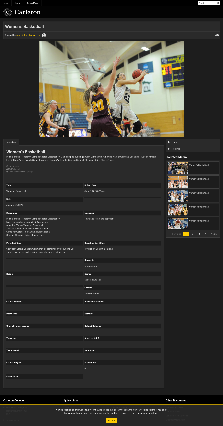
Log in (5, 3)
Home (17, 3)
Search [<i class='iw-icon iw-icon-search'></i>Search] (218, 3)
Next (214, 233)
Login (172, 142)
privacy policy (103, 413)
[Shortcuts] (217, 35)
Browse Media (32, 3)
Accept (111, 420)
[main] (111, 207)
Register (174, 148)
